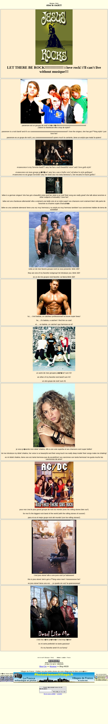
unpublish (59, 694)
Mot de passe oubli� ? (50, 694)
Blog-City (43, 666)
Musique (53, 666)
